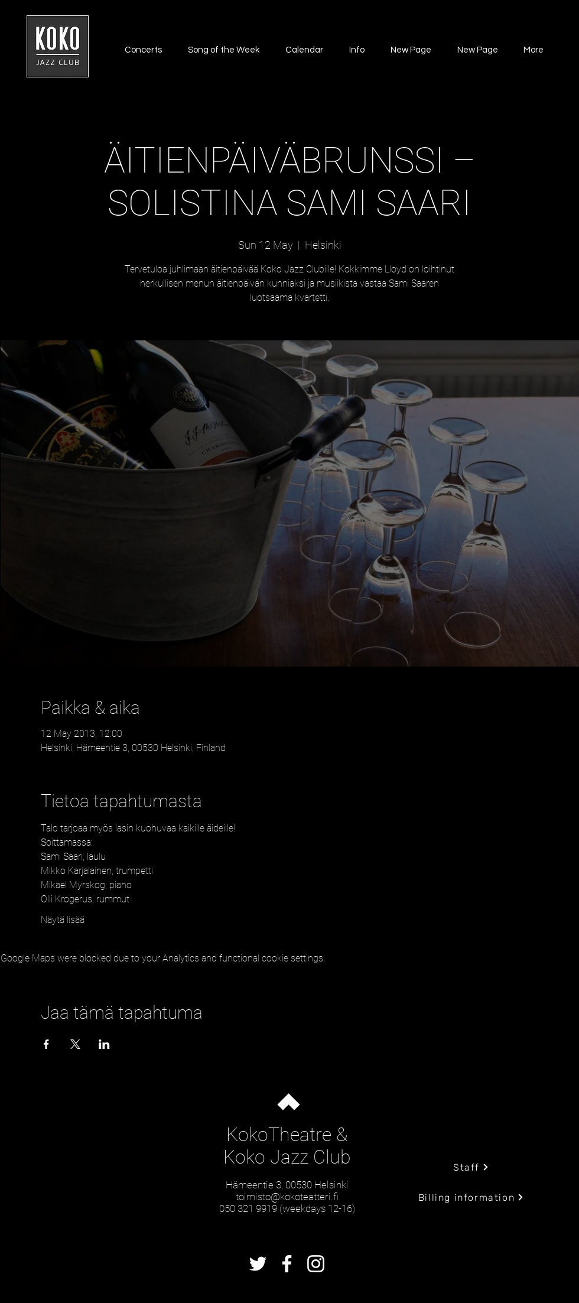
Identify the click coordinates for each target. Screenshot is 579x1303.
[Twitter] (257, 1263)
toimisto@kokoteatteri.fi (287, 1197)
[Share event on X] (75, 1044)
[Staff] (471, 1167)
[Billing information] (471, 1197)
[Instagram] (315, 1263)
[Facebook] (286, 1263)
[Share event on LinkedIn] (104, 1044)
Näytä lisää (62, 919)
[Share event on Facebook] (46, 1044)
